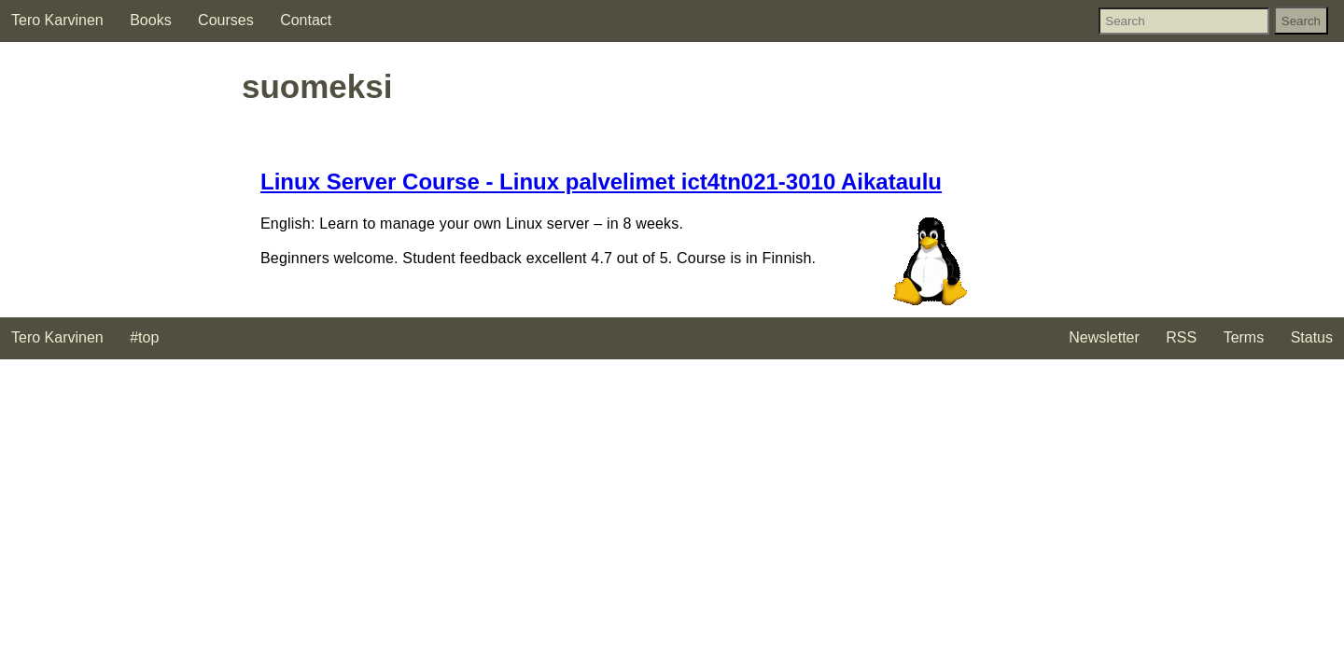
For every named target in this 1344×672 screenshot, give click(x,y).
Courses (226, 20)
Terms (1244, 337)
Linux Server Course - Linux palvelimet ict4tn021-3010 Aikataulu (601, 181)
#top (144, 337)
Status (1312, 337)
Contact (305, 20)
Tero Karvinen (57, 20)
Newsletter (1104, 337)
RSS (1181, 337)
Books (150, 20)
